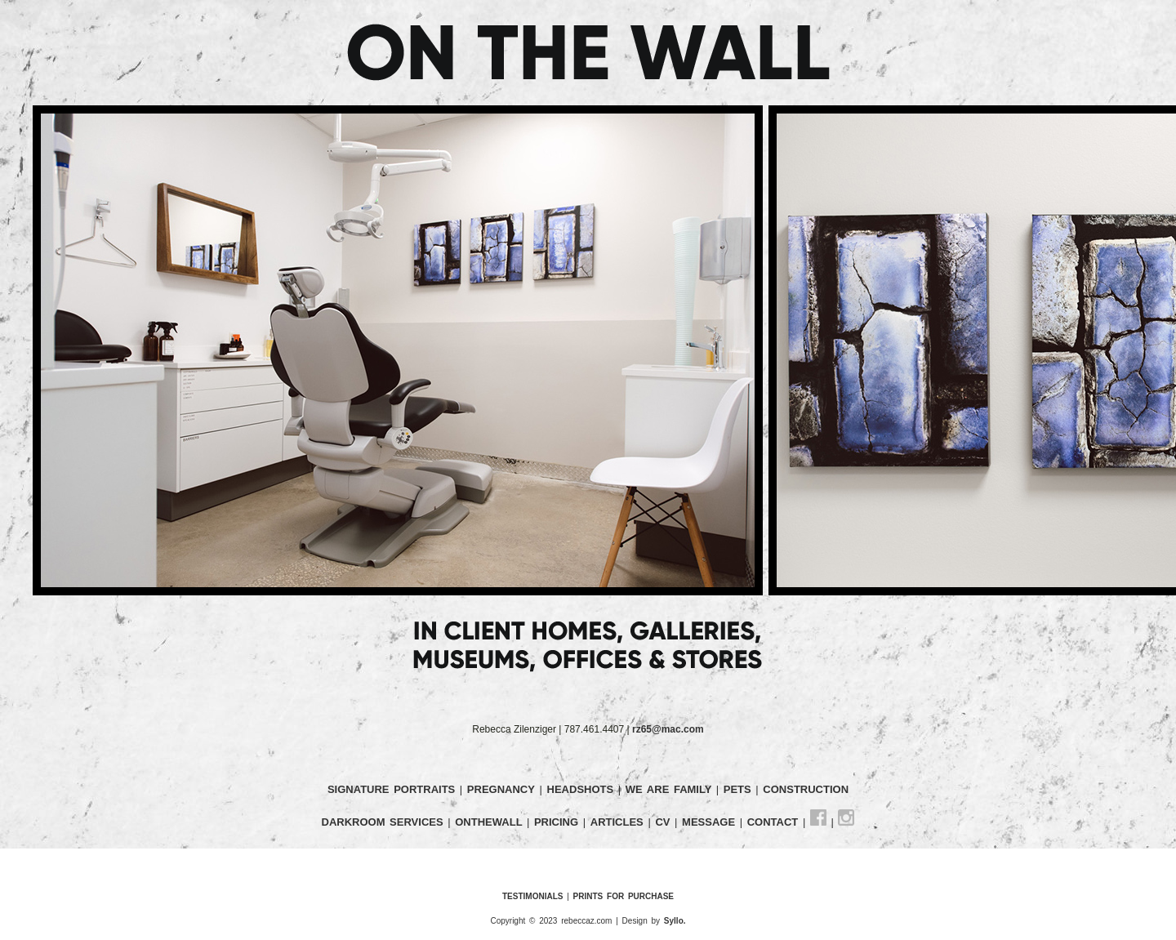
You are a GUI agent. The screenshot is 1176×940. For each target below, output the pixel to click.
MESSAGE (711, 822)
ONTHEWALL (491, 822)
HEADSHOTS (582, 789)
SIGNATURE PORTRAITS (393, 789)
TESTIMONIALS (532, 896)
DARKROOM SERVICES (385, 822)
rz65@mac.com (668, 729)
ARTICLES (619, 822)
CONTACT (775, 822)
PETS (740, 789)
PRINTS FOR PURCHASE (623, 896)
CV (665, 822)
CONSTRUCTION (806, 789)
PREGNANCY (501, 789)
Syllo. (675, 920)
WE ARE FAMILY (671, 789)
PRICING (558, 822)
